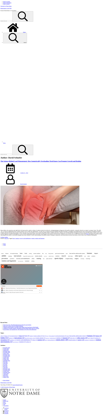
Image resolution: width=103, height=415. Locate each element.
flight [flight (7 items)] (46, 253)
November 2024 (6, 352)
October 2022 (6, 359)
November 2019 (6, 370)
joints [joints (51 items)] (4, 256)
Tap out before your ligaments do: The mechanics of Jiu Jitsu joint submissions (19, 329)
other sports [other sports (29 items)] (78, 256)
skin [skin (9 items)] (43, 258)
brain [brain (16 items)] (26, 253)
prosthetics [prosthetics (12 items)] (12, 258)
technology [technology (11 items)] (88, 258)
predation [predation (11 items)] (93, 256)
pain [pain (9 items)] (85, 256)
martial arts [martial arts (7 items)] (45, 256)
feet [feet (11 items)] (43, 253)
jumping (17, 238)
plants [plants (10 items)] (89, 256)
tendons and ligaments (39, 238)
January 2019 (6, 377)
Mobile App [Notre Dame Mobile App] (5, 401)
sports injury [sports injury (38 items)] (58, 258)
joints (14, 238)
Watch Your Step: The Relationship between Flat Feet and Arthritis (17, 324)
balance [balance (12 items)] (6, 253)
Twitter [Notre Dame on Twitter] (5, 409)
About (4, 245)
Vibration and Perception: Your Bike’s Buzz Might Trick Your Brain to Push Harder (20, 327)
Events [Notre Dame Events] (4, 403)
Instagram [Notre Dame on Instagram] (6, 410)
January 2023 (6, 358)
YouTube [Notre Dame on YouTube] (5, 412)
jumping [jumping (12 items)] (10, 256)
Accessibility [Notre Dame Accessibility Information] (6, 405)
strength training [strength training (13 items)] (69, 258)
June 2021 (5, 365)
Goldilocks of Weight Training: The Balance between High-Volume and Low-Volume (21, 328)
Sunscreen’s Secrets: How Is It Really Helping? (13, 326)
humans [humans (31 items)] (89, 253)
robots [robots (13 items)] (33, 258)
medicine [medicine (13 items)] (57, 256)
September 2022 (6, 360)
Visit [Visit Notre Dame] (4, 404)
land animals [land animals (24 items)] (17, 256)
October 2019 (6, 371)
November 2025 (6, 347)
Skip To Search (6, 4)
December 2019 (6, 368)
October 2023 (6, 357)
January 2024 (6, 353)
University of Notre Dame (6, 6)
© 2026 (2, 387)
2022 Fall (7, 238)
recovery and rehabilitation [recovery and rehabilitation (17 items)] (23, 258)
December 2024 (6, 351)
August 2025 (6, 350)
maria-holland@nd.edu (18, 384)
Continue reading (4, 237)
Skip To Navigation (7, 2)
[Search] (22, 16)
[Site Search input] (6, 21)
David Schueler (23, 184)
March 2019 (5, 376)
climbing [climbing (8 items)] (30, 253)
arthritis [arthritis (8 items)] (2, 253)
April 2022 (5, 363)
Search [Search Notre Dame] (4, 399)
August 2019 (6, 373)
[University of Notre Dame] (20, 397)
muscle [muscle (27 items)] (64, 256)
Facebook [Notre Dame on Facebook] (6, 408)
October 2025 (6, 348)
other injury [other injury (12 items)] (70, 256)
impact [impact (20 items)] (96, 253)
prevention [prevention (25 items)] (5, 258)
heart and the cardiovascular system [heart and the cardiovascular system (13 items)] (77, 253)
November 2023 (6, 356)
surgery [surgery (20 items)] (76, 258)
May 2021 (5, 366)
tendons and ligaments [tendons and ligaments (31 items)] (9, 261)
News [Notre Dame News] (4, 402)
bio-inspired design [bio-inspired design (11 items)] (14, 253)
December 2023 (6, 354)
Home (14, 32)
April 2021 (5, 367)
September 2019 (6, 372)
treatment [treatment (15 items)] (27, 261)
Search (15, 38)
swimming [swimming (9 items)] (82, 258)
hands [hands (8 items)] (67, 253)
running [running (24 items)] (38, 258)
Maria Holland (6, 380)
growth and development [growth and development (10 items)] (59, 253)
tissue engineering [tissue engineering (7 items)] (20, 261)
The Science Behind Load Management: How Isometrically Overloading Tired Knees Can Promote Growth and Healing (41, 161)
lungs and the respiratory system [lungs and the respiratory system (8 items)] (28, 256)
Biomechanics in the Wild (6, 8)
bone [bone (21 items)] (21, 253)
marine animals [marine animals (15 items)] (38, 256)
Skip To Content (6, 1)
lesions (87, 233)
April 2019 (5, 374)
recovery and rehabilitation (25, 238)
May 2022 (5, 361)
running (33, 238)
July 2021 (5, 364)
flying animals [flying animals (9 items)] (50, 253)
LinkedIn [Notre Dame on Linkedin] (5, 413)
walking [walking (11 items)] (32, 261)
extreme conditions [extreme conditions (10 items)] (36, 253)
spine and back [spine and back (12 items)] (49, 258)
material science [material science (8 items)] (51, 256)
